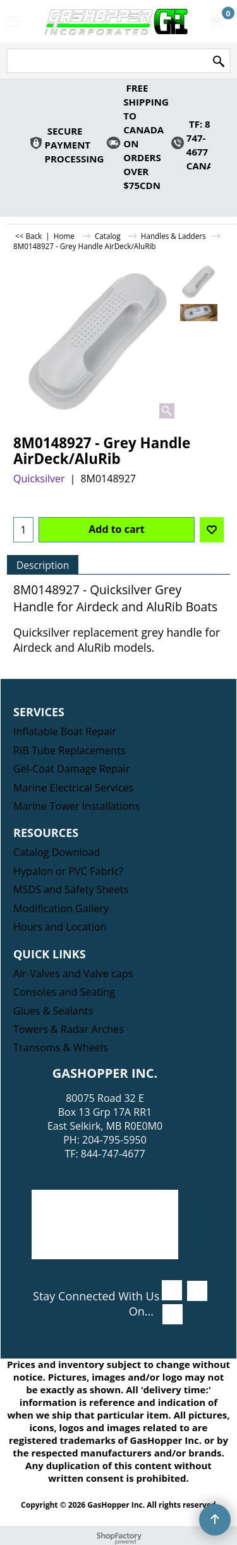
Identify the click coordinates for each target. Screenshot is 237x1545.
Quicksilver (39, 478)
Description (42, 565)
